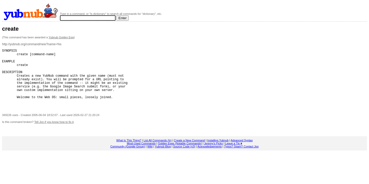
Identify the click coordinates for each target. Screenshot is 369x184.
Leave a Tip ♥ (233, 154)
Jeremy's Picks (213, 154)
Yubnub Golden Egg (61, 37)
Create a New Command (189, 151)
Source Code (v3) (184, 157)
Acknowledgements (209, 157)
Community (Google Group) (127, 157)
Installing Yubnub (218, 151)
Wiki (150, 157)
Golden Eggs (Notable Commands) (180, 154)
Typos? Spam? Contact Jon (241, 157)
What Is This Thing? (128, 151)
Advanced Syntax (242, 151)
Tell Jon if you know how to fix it (54, 133)
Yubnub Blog (163, 157)
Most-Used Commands (141, 154)
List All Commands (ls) (157, 151)
